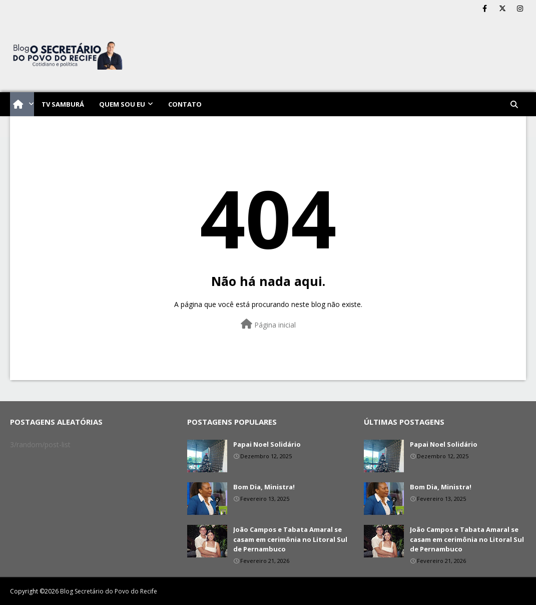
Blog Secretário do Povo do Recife (108, 591)
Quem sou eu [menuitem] (122, 104)
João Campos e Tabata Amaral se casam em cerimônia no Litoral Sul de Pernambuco (290, 539)
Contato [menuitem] (185, 104)
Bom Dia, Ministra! (264, 486)
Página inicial (268, 324)
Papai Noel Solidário (267, 444)
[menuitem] (22, 104)
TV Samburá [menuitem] (63, 104)
